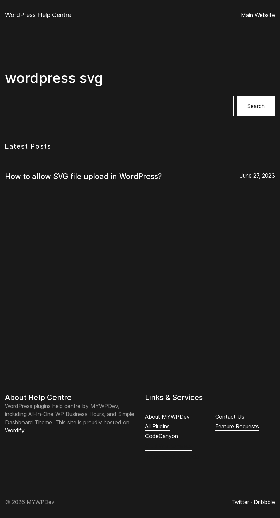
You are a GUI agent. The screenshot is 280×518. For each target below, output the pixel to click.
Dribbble (264, 502)
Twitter (240, 502)
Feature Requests (237, 426)
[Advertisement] (140, 278)
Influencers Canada (172, 456)
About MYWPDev (167, 416)
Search (256, 106)
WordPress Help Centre (38, 14)
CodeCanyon (161, 435)
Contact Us (229, 416)
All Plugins (157, 426)
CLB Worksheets (168, 446)
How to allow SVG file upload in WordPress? (83, 176)
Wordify (14, 430)
